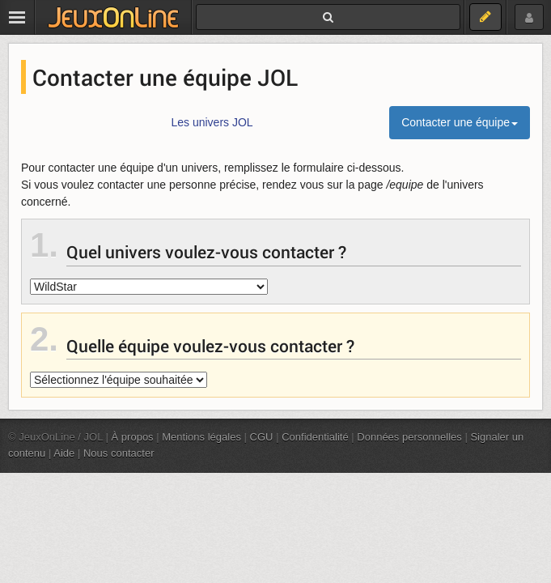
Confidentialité (315, 437)
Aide (63, 453)
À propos (133, 437)
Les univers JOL (211, 122)
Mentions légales (201, 437)
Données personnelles (409, 437)
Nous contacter (119, 453)
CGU (261, 437)
